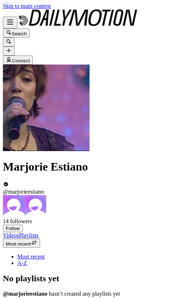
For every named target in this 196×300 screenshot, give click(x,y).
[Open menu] (10, 22)
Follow (13, 228)
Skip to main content (27, 6)
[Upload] (9, 51)
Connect (18, 60)
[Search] (8, 42)
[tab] (11, 235)
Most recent (21, 243)
